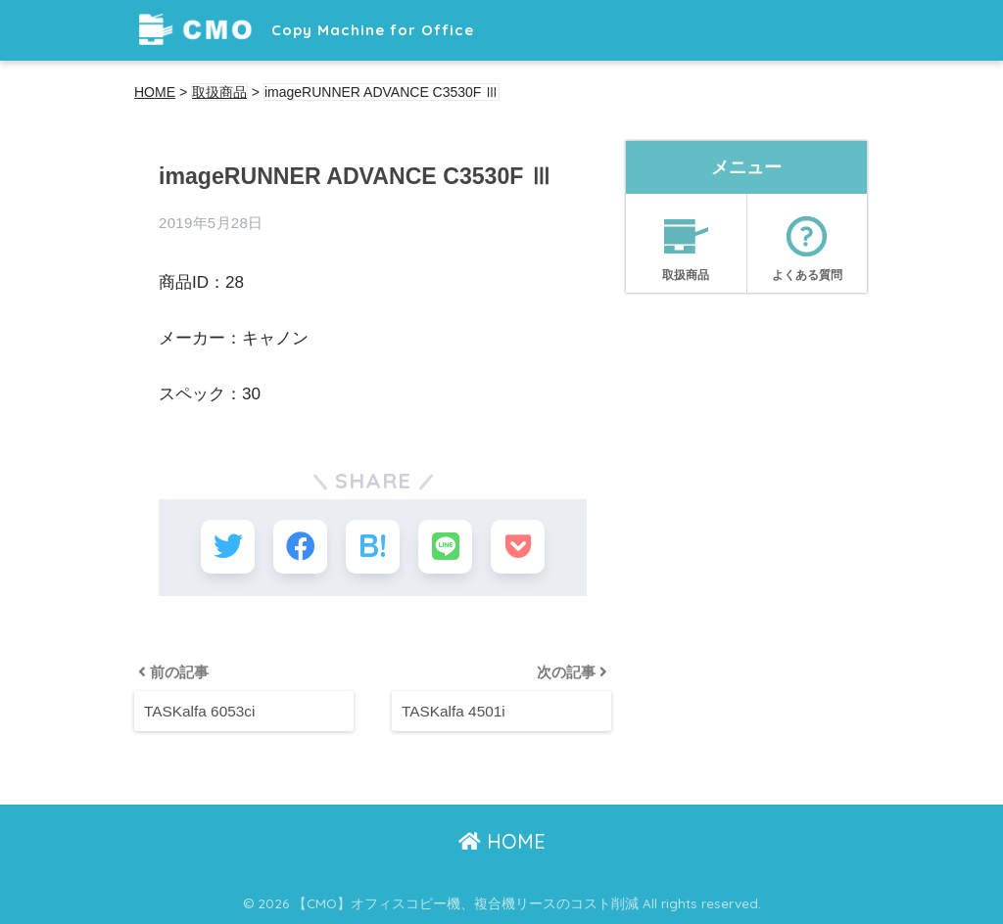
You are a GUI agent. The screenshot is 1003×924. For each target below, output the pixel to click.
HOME (502, 841)
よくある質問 (807, 242)
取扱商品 (686, 242)
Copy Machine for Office (306, 30)
